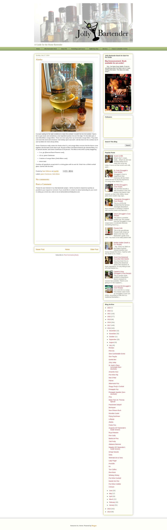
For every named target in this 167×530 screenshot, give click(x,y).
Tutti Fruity (112, 441)
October (112, 336)
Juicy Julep (112, 362)
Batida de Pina (113, 438)
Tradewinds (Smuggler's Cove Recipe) (122, 200)
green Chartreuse (46, 174)
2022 (109, 311)
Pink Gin (111, 351)
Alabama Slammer (115, 444)
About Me (64, 49)
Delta (110, 455)
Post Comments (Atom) (71, 255)
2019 (109, 319)
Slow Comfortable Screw (117, 354)
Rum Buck (112, 472)
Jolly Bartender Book (50, 49)
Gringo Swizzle (114, 452)
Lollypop (111, 419)
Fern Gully (112, 435)
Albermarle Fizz (114, 383)
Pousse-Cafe (118, 228)
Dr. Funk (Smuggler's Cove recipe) (121, 171)
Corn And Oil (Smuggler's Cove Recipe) (122, 287)
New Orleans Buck (115, 410)
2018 (109, 322)
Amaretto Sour (113, 372)
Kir (110, 466)
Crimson (111, 487)
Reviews (105, 49)
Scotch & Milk (118, 156)
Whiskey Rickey (114, 475)
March (111, 499)
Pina (110, 397)
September (113, 339)
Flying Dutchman (114, 416)
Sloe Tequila (113, 356)
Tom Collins (112, 469)
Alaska (111, 422)
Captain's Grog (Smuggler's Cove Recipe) (122, 272)
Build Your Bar (93, 49)
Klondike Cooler (114, 413)
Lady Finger (113, 461)
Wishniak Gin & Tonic (116, 458)
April (110, 496)
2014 (109, 512)
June (111, 490)
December (112, 331)
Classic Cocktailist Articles (119, 49)
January (112, 505)
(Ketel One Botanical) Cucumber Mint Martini (121, 258)
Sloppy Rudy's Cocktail (116, 386)
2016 (109, 328)
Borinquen (112, 407)
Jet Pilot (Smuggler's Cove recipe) (120, 186)
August (111, 342)
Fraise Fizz (112, 425)
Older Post (94, 249)
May (110, 493)
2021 (109, 313)
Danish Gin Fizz (114, 481)
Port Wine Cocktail (115, 478)
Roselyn (111, 348)
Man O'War (112, 378)
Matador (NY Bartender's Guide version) (117, 448)
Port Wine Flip (113, 375)
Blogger (94, 525)
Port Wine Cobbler (115, 484)
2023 (109, 308)
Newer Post (40, 249)
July (110, 345)
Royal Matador (113, 432)
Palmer (111, 380)
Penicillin (112, 463)
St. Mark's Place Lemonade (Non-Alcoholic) (115, 367)
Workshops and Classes (78, 49)
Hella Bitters (56, 174)
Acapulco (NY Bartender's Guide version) (117, 429)
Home (38, 49)
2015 (109, 509)
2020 (109, 316)
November (112, 333)
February (112, 502)
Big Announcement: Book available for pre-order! (115, 62)
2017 (109, 325)
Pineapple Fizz (114, 389)
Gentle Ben (112, 359)
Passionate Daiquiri (115, 404)
